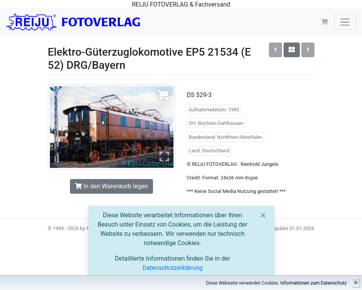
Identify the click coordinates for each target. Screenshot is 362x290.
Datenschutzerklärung (173, 267)
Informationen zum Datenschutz (313, 283)
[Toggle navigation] (345, 22)
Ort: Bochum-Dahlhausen (216, 123)
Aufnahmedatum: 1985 (214, 110)
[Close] (263, 215)
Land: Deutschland (209, 151)
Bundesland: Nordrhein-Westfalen (225, 137)
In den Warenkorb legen (111, 186)
